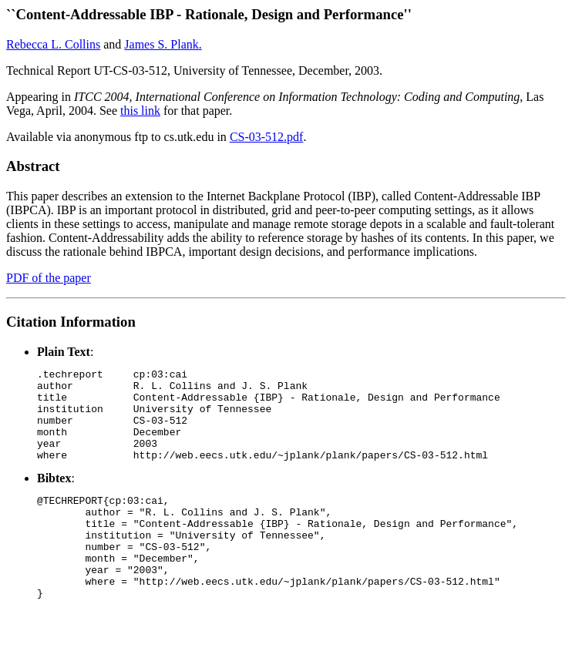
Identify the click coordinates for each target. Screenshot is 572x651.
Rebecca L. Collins (53, 44)
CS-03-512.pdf (267, 136)
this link (140, 110)
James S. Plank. (162, 44)
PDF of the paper (48, 277)
